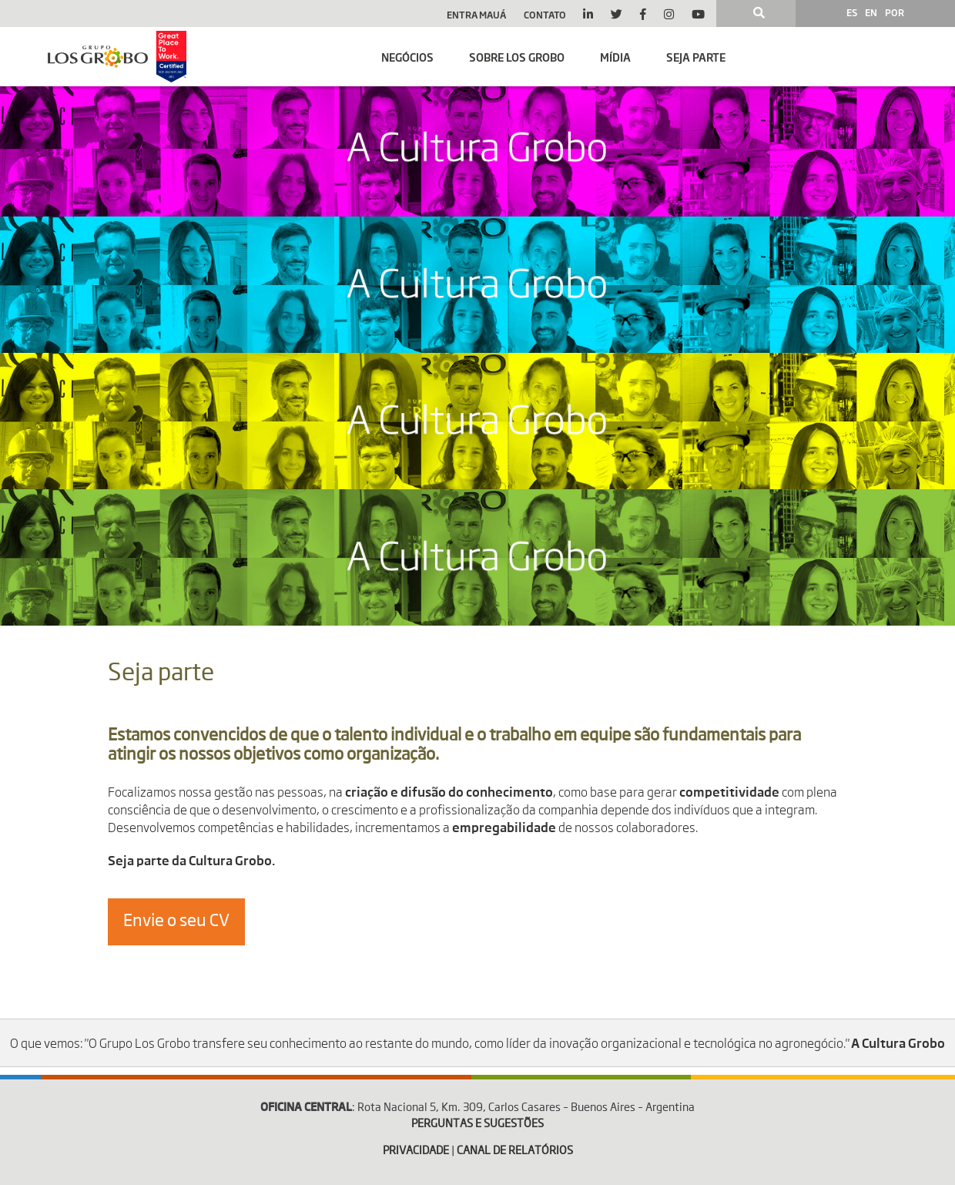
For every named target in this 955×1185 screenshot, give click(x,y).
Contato (545, 15)
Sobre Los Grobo (517, 57)
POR (894, 12)
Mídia (615, 57)
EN (871, 12)
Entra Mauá (476, 15)
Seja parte (695, 57)
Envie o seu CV (176, 922)
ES (851, 12)
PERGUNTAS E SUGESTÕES (477, 1124)
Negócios (407, 57)
